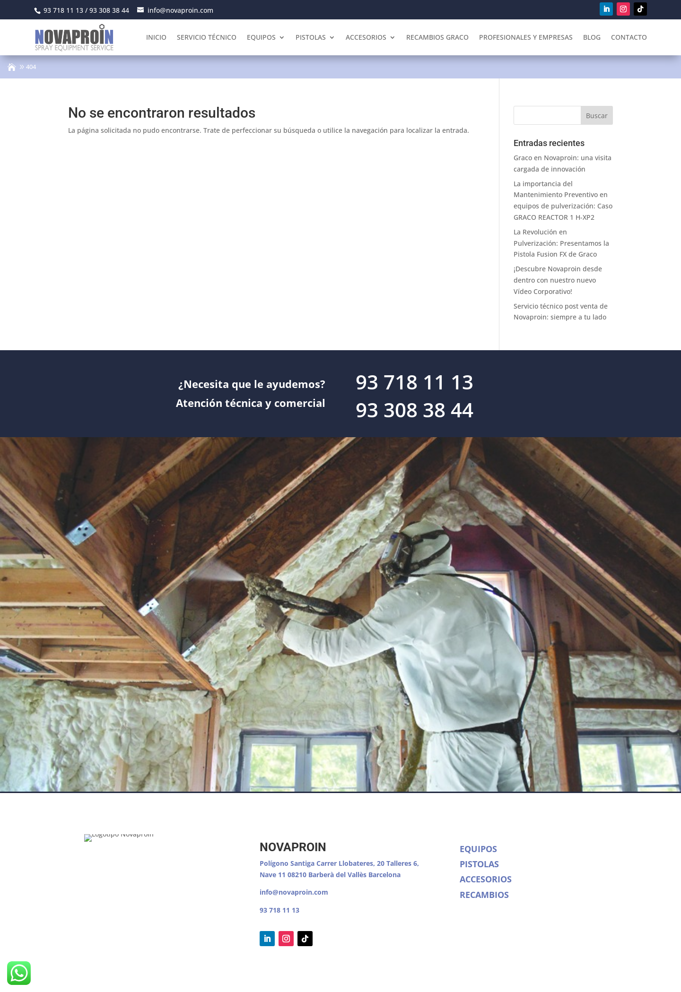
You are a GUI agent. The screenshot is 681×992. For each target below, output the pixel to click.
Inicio (156, 37)
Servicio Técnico (206, 37)
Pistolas (311, 37)
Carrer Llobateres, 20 (350, 863)
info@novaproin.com (294, 892)
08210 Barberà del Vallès (328, 874)
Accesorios (366, 37)
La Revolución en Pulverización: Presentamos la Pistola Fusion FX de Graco (561, 243)
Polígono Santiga (288, 863)
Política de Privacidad (177, 975)
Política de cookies (250, 975)
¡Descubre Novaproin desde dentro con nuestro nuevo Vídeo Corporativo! (558, 280)
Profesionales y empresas (526, 37)
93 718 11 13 (279, 910)
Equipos (261, 37)
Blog (592, 37)
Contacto (629, 37)
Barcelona (384, 874)
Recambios (484, 894)
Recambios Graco (437, 37)
